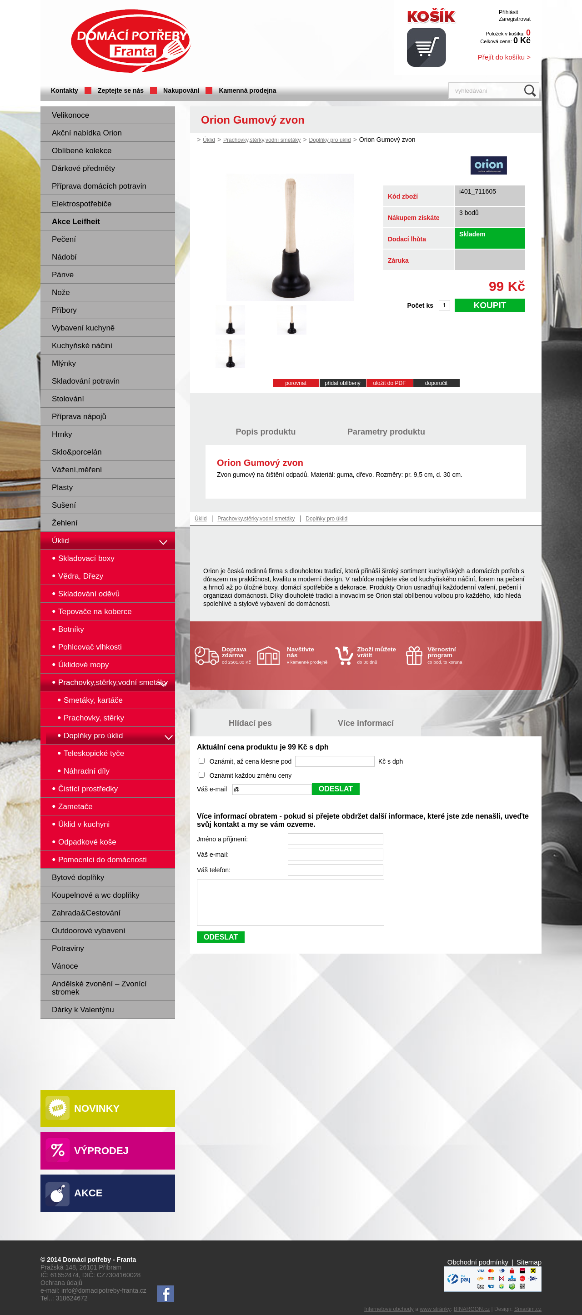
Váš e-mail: (214, 854)
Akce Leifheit (76, 221)
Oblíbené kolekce (81, 150)
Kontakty (64, 90)
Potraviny (68, 948)
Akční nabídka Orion (87, 133)
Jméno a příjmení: (223, 839)
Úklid (60, 540)
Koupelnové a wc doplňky (96, 895)
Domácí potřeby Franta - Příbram (130, 41)
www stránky (435, 1309)
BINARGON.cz (472, 1309)
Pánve (63, 274)
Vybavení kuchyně (83, 328)
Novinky (97, 1108)
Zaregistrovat (515, 19)
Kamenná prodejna (247, 90)
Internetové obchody (389, 1309)
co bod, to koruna (449, 655)
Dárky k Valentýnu (83, 1009)
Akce (88, 1193)
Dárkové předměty (83, 168)
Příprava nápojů (79, 416)
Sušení (64, 505)
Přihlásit (508, 12)
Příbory (64, 310)
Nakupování (181, 90)
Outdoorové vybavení (88, 930)
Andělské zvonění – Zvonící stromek (99, 988)
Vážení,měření (77, 469)
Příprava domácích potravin (99, 186)
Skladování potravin (86, 381)
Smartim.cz (528, 1309)
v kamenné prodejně (309, 655)
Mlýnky (64, 363)
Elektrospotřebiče (81, 204)
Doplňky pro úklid (330, 140)
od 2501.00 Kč (238, 655)
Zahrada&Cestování (86, 913)
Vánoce (65, 966)
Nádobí (64, 257)
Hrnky (62, 434)
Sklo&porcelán (77, 452)
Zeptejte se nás (121, 90)
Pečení (64, 239)
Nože (61, 292)
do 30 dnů (379, 655)
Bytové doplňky (78, 877)
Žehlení (65, 523)
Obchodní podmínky (477, 1262)
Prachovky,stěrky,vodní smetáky (262, 140)
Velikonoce (70, 115)
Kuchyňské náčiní (82, 345)
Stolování (68, 399)
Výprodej (101, 1150)
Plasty (62, 487)
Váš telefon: (214, 870)
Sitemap (529, 1262)
